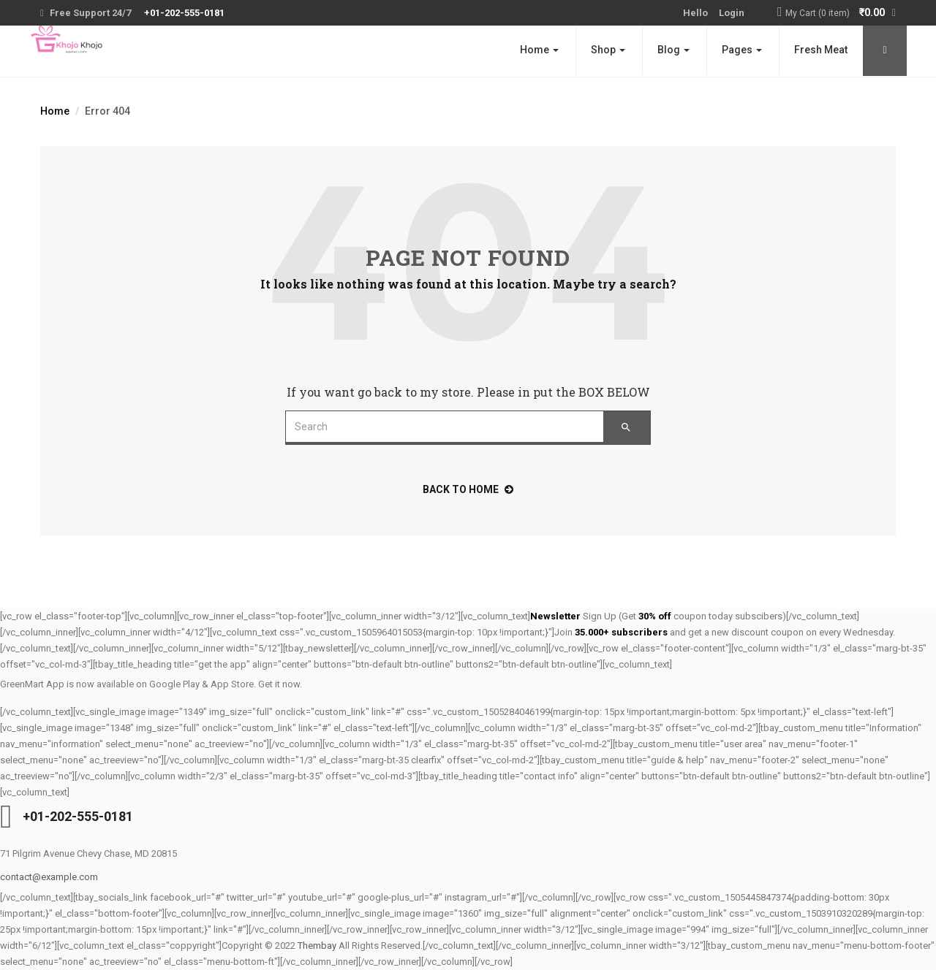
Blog (673, 50)
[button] (840, 13)
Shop (608, 50)
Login (731, 12)
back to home (468, 489)
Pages (742, 50)
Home (539, 50)
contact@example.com (49, 876)
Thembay (317, 945)
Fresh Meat (821, 50)
